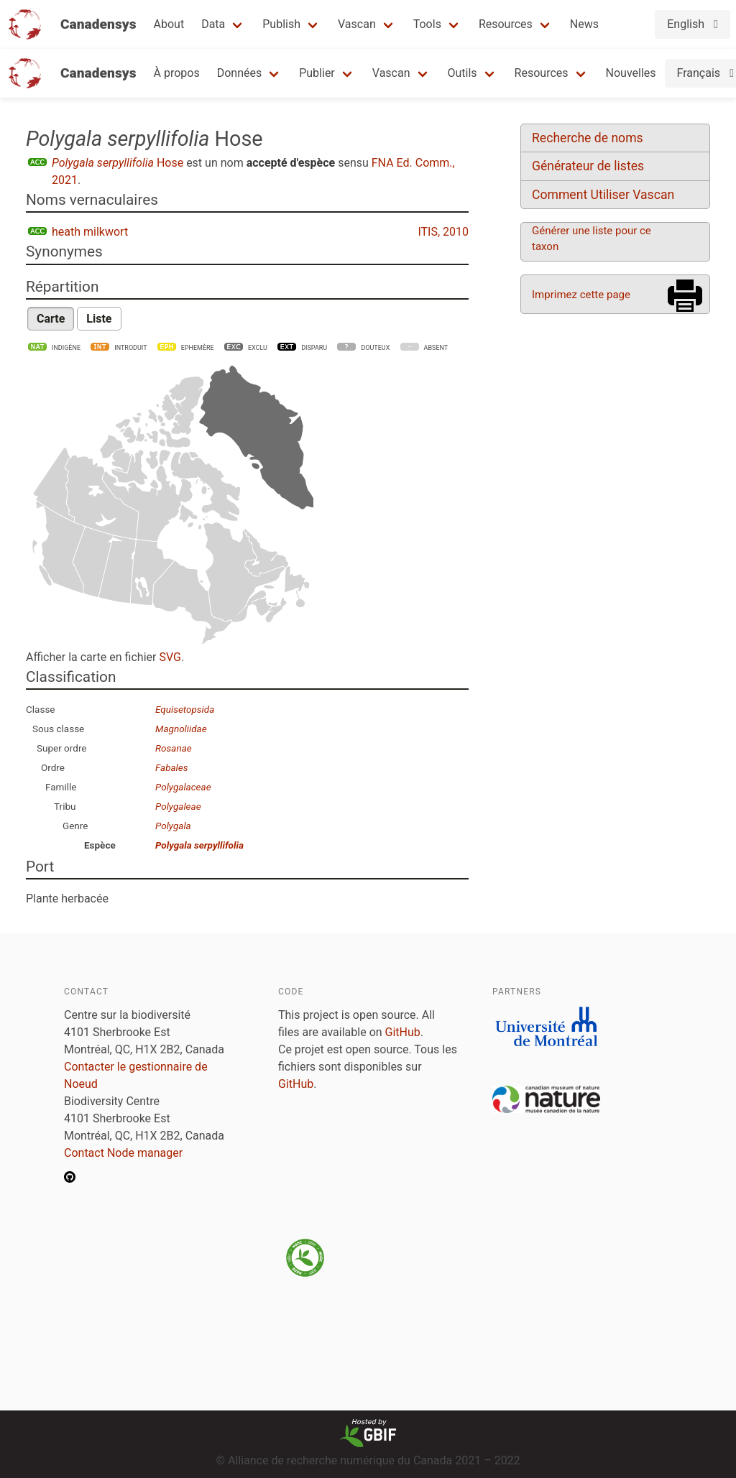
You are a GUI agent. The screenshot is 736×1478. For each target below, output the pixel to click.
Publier (317, 73)
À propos (177, 73)
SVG (169, 657)
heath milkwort (90, 232)
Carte (51, 318)
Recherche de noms (587, 138)
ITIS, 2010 (443, 232)
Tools (427, 24)
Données (239, 73)
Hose (117, 163)
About (169, 24)
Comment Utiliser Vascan (603, 195)
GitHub (402, 1032)
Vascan (357, 24)
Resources (506, 24)
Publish (281, 24)
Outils (462, 73)
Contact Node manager (123, 1153)
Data (213, 24)
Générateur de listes (588, 166)
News (584, 24)
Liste (98, 318)
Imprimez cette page (581, 294)
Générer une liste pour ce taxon (591, 238)
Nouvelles (631, 73)
